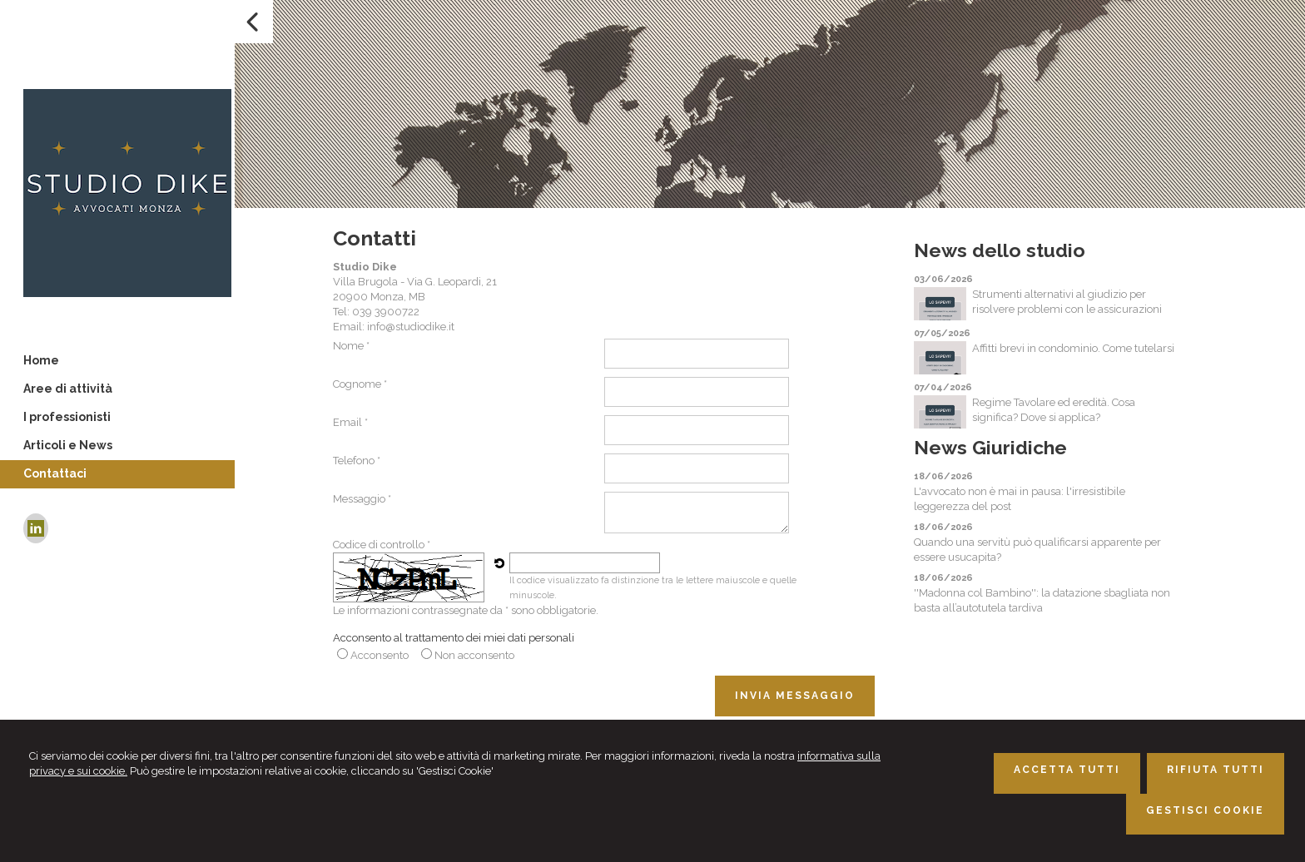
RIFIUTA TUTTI (1215, 769)
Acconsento (379, 655)
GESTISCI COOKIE (1205, 810)
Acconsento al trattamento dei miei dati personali (453, 638)
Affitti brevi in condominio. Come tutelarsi (1073, 348)
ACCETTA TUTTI (1067, 769)
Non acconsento (474, 655)
